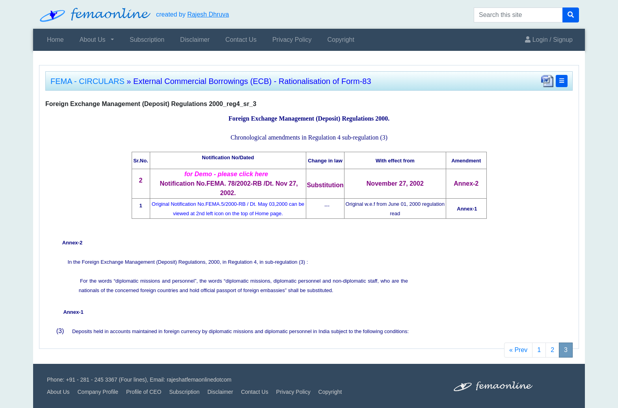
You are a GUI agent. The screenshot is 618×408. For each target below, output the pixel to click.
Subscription (147, 39)
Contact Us (241, 39)
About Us (93, 39)
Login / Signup (549, 39)
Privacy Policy (292, 39)
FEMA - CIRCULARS (87, 81)
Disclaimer (195, 39)
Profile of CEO (143, 392)
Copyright (340, 39)
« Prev (518, 350)
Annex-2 (72, 243)
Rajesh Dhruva (208, 14)
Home (55, 39)
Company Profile (97, 392)
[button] (562, 81)
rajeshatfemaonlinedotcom (199, 379)
